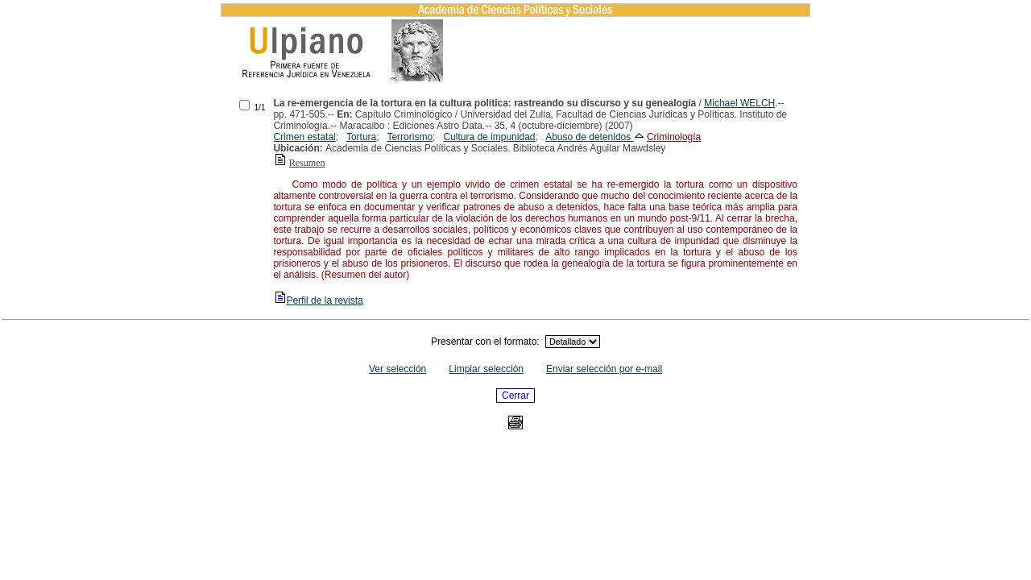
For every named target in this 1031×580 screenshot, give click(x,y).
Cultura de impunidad (489, 137)
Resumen (307, 162)
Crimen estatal (304, 137)
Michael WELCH (739, 103)
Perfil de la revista (317, 300)
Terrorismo (410, 137)
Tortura (361, 137)
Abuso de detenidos (589, 137)
